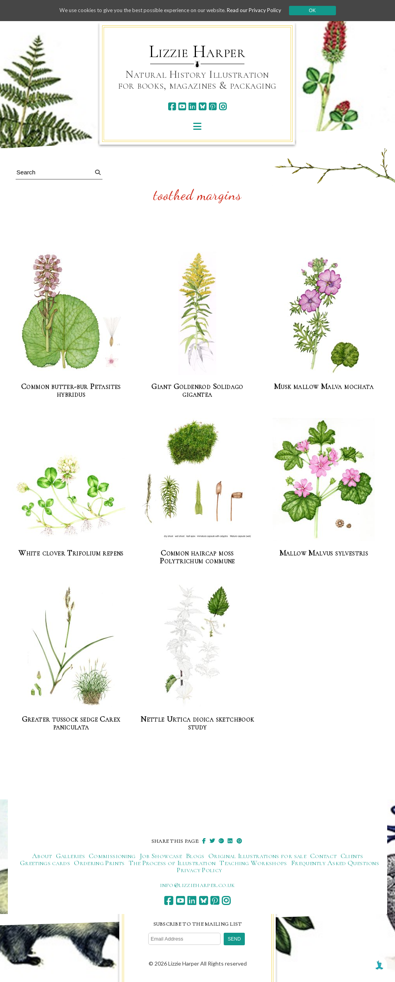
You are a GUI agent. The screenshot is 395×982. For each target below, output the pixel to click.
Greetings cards (45, 862)
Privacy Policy (199, 869)
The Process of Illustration (172, 862)
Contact (323, 855)
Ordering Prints (99, 862)
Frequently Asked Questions (335, 862)
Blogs (195, 855)
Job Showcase (161, 855)
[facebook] (172, 106)
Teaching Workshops (253, 862)
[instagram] (222, 106)
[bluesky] (202, 106)
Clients (352, 855)
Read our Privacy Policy (260, 10)
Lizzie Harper (197, 51)
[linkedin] (192, 106)
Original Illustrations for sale (257, 855)
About (42, 855)
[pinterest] (212, 106)
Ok (319, 10)
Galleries (70, 855)
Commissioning (112, 855)
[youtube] (182, 106)
